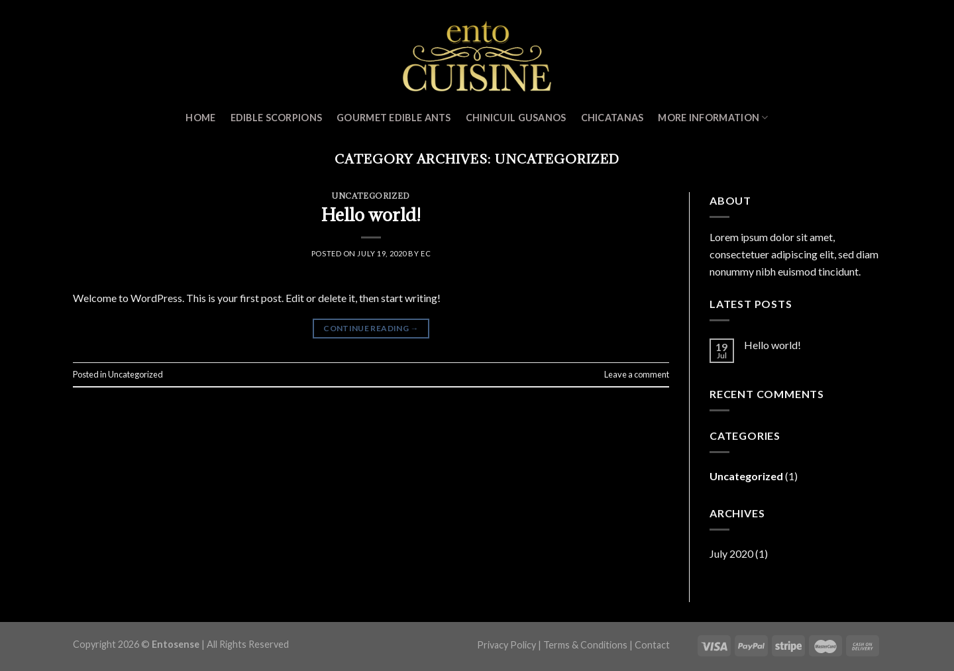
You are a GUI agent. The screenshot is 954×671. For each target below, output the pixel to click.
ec (426, 253)
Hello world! (371, 214)
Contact (652, 644)
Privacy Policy (506, 644)
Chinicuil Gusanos (516, 117)
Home (200, 117)
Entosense (175, 644)
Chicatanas (612, 117)
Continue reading (371, 328)
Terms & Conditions (585, 644)
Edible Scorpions (277, 117)
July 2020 (731, 553)
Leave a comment (636, 374)
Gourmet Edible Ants (393, 117)
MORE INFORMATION (713, 117)
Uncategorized (370, 196)
